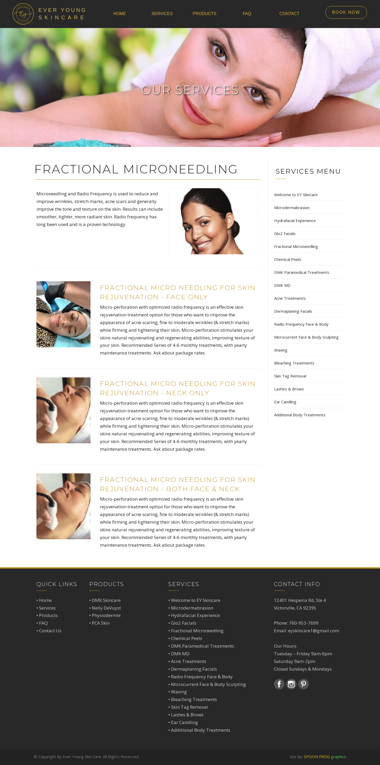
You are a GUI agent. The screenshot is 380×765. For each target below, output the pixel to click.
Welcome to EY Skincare (195, 600)
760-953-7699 (304, 623)
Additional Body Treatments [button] (299, 414)
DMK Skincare (106, 600)
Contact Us (50, 631)
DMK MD (180, 654)
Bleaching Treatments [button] (294, 363)
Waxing (179, 692)
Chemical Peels (186, 638)
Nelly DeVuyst (106, 608)
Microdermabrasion (192, 608)
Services (47, 608)
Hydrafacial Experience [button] (295, 220)
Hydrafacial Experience (195, 615)
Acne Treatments (188, 661)
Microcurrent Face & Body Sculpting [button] (306, 337)
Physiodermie (106, 615)
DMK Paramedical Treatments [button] (301, 272)
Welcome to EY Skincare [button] (296, 194)
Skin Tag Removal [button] (290, 376)
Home (45, 600)
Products (48, 615)
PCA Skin (101, 623)
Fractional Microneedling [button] (296, 246)
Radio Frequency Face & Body (202, 677)
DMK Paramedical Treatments (202, 646)
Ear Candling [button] (285, 401)
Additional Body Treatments (200, 730)
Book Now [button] (346, 12)
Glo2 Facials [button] (285, 233)
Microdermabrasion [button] (292, 207)
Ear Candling (184, 722)
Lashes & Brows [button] (289, 388)
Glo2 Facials (183, 623)
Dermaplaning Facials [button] (293, 311)
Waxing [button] (280, 350)
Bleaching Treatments (194, 699)
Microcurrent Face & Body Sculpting (208, 684)
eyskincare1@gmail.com (313, 631)
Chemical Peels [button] (287, 259)
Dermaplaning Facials (194, 669)
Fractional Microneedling (197, 631)
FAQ (43, 623)
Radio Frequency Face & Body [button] (301, 324)
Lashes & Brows (187, 715)
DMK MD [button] (282, 285)
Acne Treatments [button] (290, 298)
